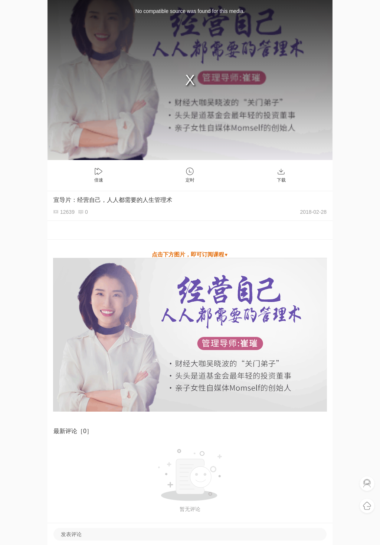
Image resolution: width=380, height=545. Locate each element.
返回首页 (367, 506)
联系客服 (367, 484)
